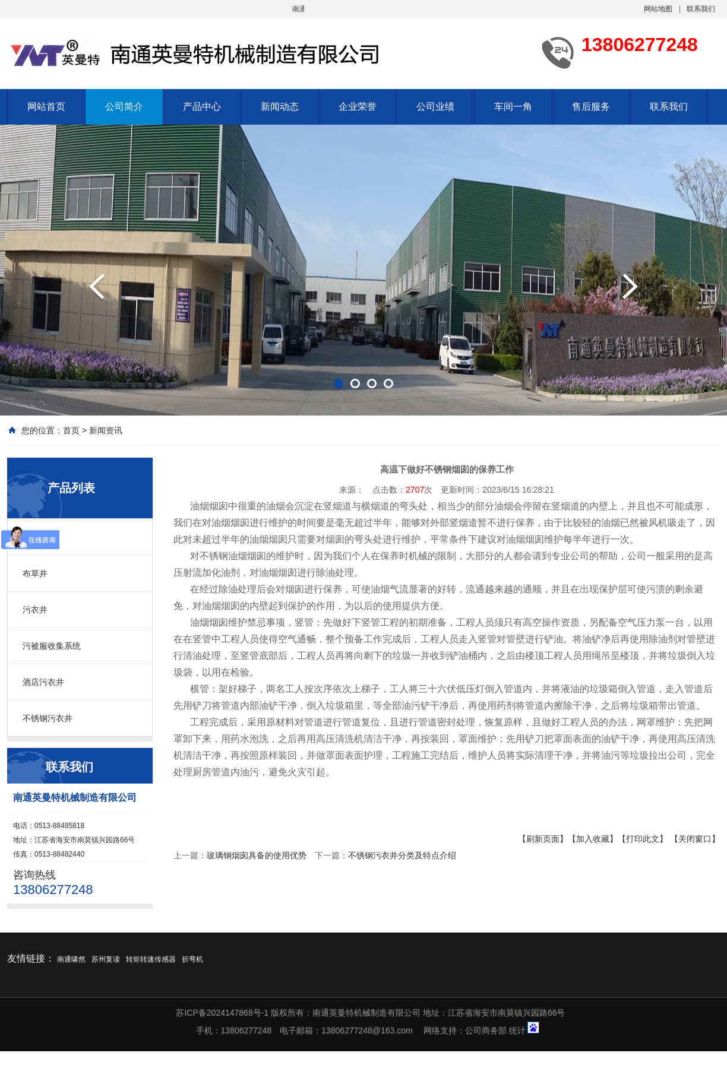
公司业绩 (435, 107)
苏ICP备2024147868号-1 (222, 1012)
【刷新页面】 (543, 838)
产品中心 (202, 107)
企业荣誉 (358, 107)
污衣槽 (35, 537)
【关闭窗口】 (695, 838)
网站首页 (46, 107)
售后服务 (591, 107)
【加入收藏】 (593, 838)
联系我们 (701, 9)
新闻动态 (280, 107)
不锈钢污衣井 (47, 718)
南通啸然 (71, 959)
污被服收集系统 (52, 646)
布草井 (35, 573)
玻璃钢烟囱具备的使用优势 (256, 855)
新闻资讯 (105, 430)
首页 (71, 430)
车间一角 (513, 107)
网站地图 (658, 9)
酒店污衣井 (43, 682)
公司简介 (124, 107)
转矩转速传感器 (151, 959)
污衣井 (35, 609)
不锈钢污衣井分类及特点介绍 (402, 855)
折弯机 (192, 959)
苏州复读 (105, 959)
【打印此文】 (643, 838)
